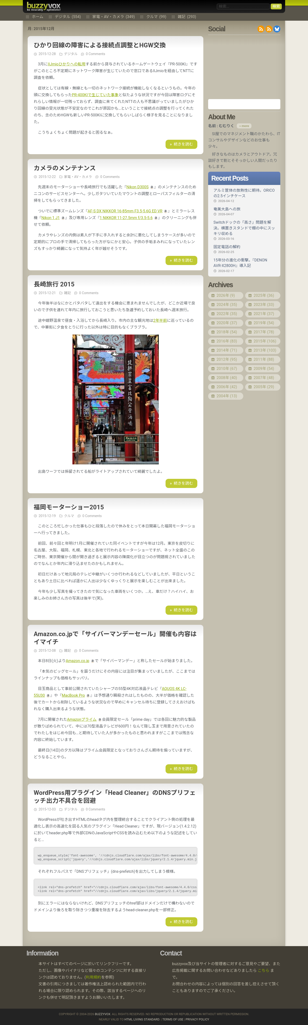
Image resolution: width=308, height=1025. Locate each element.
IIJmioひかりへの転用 (67, 64)
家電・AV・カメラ (113, 17)
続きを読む (183, 144)
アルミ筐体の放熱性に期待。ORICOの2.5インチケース (244, 195)
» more (244, 126)
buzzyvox (43, 6)
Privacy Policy (197, 1019)
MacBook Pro (73, 695)
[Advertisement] (244, 67)
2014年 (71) (227, 350)
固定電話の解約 (244, 249)
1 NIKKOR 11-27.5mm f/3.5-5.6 (126, 217)
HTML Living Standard (141, 1019)
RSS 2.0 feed (260, 28)
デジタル (68, 17)
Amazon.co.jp (77, 660)
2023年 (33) (264, 304)
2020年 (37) (227, 323)
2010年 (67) (227, 368)
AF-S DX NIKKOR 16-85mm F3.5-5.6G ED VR (125, 211)
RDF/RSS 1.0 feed (268, 28)
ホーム (38, 17)
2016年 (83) (227, 341)
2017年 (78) (264, 332)
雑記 (187, 17)
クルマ (156, 17)
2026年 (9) (226, 295)
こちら (263, 970)
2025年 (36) (264, 295)
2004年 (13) (227, 396)
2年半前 (160, 320)
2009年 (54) (264, 368)
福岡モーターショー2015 (69, 507)
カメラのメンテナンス (65, 168)
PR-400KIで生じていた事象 (95, 95)
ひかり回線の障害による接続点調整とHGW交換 (100, 45)
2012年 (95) (227, 359)
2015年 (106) (265, 341)
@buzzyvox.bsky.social (276, 28)
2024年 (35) (227, 304)
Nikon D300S (137, 187)
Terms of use (172, 1019)
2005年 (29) (264, 387)
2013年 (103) (265, 350)
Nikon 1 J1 (50, 217)
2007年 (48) (264, 377)
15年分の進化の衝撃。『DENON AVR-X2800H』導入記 (244, 265)
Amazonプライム (82, 719)
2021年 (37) (264, 313)
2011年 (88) (264, 359)
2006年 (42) (227, 387)
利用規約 (93, 977)
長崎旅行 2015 (54, 284)
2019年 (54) (264, 323)
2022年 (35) (227, 313)
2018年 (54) (227, 332)
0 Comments (95, 54)
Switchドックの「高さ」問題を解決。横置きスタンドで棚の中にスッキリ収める (244, 230)
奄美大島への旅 (244, 211)
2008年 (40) (227, 377)
